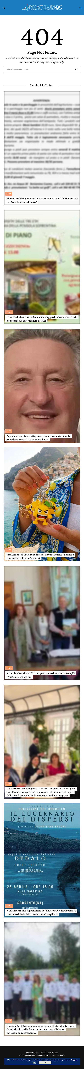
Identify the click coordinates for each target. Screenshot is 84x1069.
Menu (80, 7)
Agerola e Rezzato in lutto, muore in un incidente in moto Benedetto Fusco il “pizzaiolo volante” (39, 437)
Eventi (9, 312)
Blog (9, 193)
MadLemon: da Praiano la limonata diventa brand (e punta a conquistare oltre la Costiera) (40, 556)
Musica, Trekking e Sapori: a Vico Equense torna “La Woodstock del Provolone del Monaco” (42, 200)
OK (45, 1063)
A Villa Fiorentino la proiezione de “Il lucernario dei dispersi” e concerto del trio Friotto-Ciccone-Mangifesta (41, 912)
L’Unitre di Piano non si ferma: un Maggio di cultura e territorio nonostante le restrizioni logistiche (42, 319)
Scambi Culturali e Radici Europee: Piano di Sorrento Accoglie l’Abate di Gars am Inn (41, 675)
